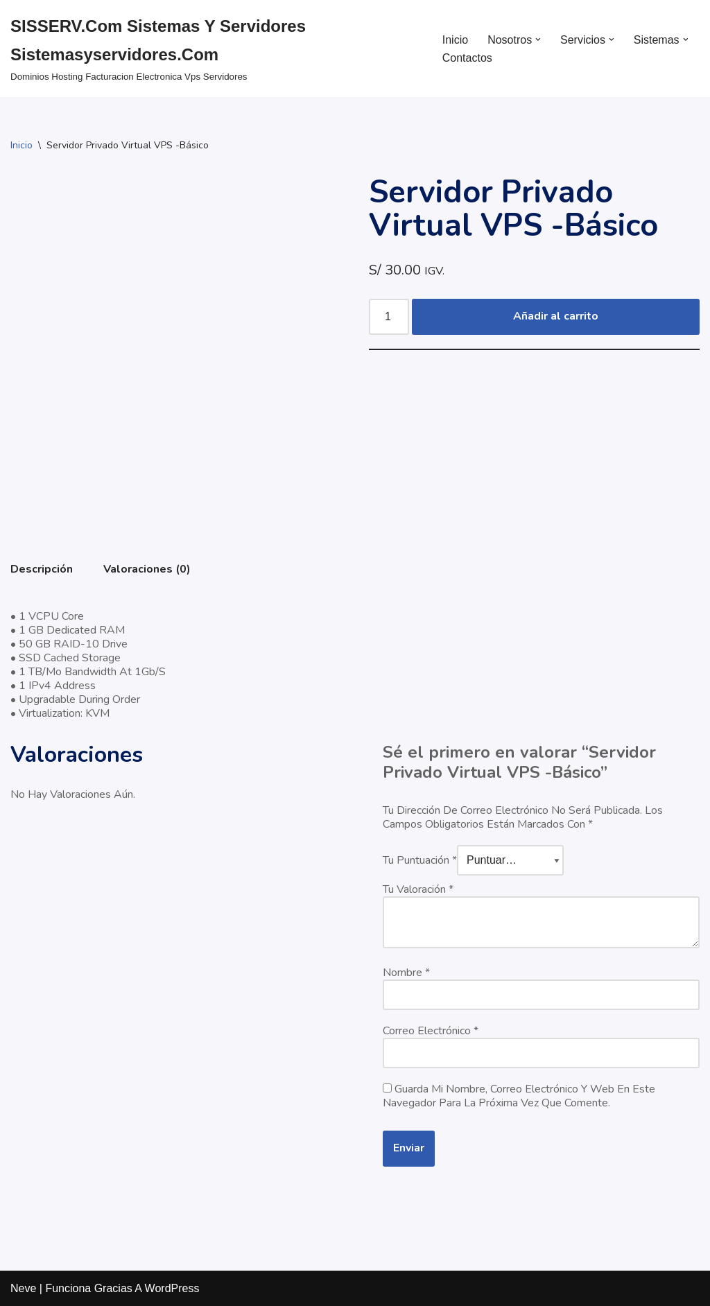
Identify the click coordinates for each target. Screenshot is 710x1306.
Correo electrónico (430, 1031)
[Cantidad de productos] (389, 317)
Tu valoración (418, 889)
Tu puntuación (420, 860)
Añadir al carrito (555, 316)
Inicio (455, 40)
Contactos (467, 58)
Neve (23, 1288)
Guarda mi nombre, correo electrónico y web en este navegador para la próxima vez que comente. (519, 1096)
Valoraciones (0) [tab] (147, 569)
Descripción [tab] (41, 569)
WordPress (172, 1288)
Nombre (406, 972)
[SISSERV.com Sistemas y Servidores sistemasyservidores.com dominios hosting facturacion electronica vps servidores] (214, 48)
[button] (538, 39)
